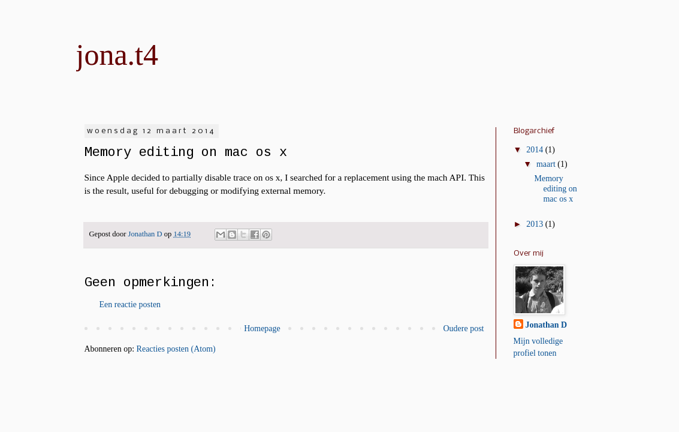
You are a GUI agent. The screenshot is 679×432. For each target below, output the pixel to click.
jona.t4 (117, 54)
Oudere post (463, 328)
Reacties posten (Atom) (176, 348)
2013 (535, 224)
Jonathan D (547, 324)
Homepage (262, 328)
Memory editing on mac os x (555, 188)
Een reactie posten (130, 304)
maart (546, 164)
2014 (535, 149)
